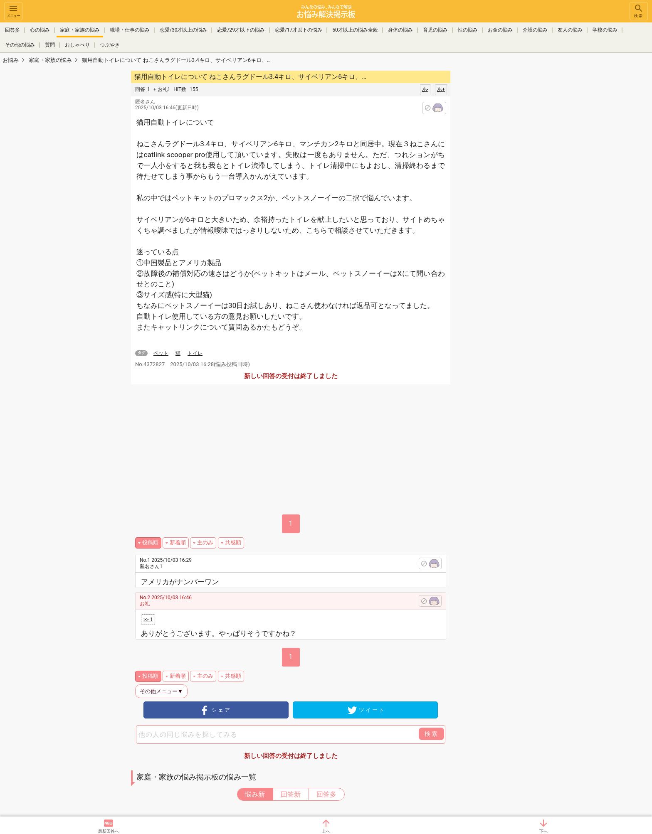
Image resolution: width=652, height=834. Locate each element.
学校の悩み (605, 30)
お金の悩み (500, 30)
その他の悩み (20, 45)
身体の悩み (400, 30)
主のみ (205, 542)
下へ (543, 831)
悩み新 (255, 794)
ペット (160, 353)
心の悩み (40, 30)
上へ (326, 831)
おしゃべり (77, 45)
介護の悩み (535, 30)
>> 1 (148, 619)
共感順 (233, 542)
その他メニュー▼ (161, 691)
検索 (639, 10)
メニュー (13, 10)
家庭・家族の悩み (80, 30)
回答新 (291, 794)
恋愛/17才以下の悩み (298, 30)
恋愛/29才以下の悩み (240, 30)
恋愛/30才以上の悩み (183, 30)
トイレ (195, 353)
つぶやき (110, 45)
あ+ (441, 89)
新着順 (178, 542)
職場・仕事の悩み (130, 30)
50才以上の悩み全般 (355, 30)
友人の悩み (570, 30)
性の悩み (468, 30)
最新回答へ (108, 831)
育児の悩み (435, 30)
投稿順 (150, 542)
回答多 (12, 30)
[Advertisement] (509, 193)
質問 (50, 45)
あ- (425, 89)
